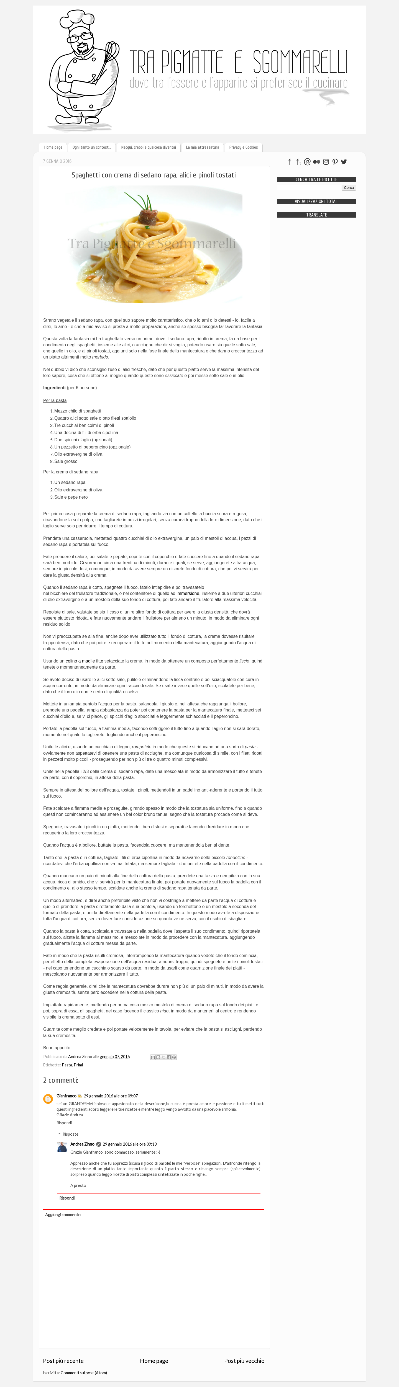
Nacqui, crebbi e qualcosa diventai (148, 147)
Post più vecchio (244, 1360)
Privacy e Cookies (243, 147)
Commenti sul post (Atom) (84, 1372)
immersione (188, 593)
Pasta (67, 1065)
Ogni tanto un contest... (92, 147)
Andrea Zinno (82, 1144)
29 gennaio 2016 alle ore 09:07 (111, 1096)
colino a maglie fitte (84, 661)
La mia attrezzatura (202, 147)
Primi (78, 1065)
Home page (53, 147)
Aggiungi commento (63, 1214)
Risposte (70, 1134)
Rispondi (64, 1122)
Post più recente (63, 1360)
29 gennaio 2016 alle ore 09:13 (130, 1144)
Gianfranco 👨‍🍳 (69, 1096)
